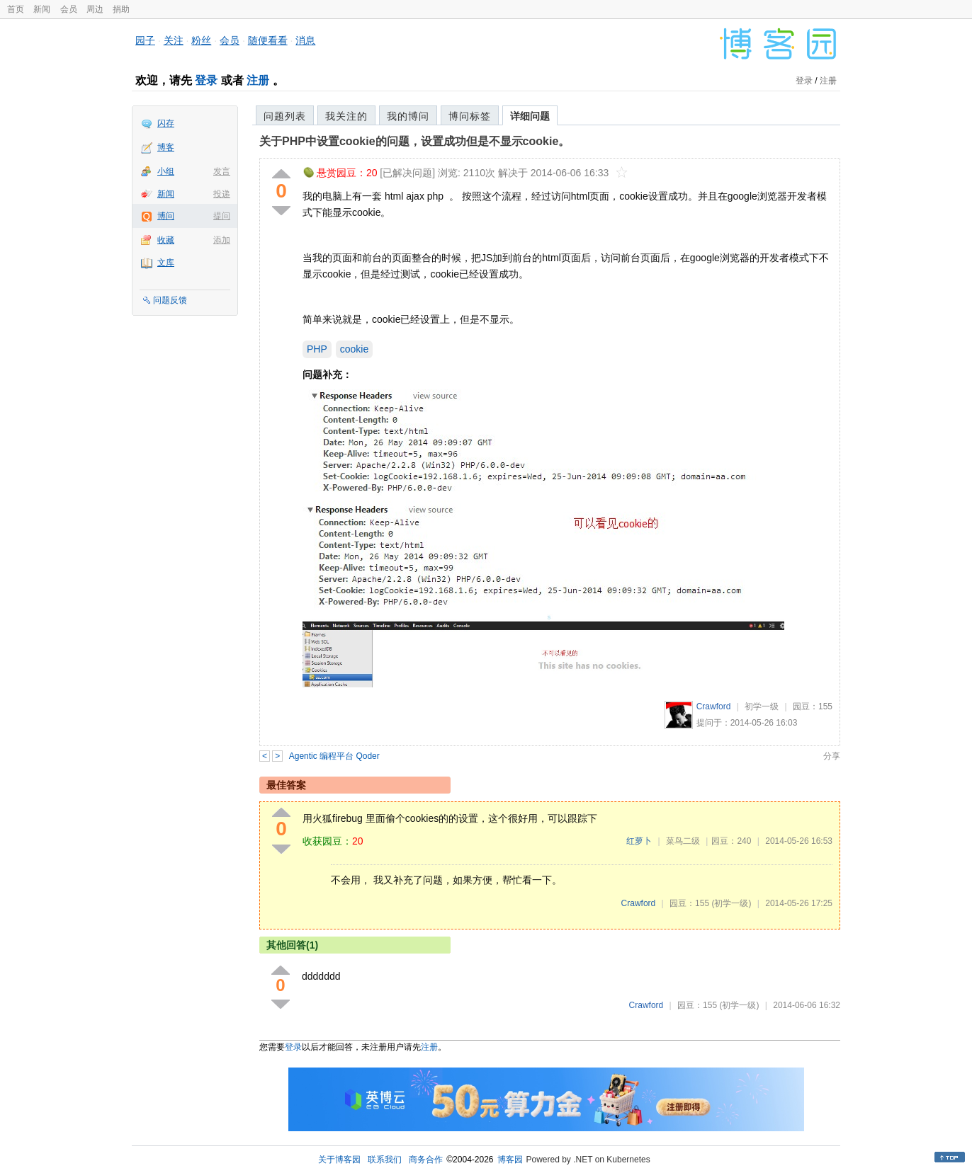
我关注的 (346, 116)
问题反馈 (170, 300)
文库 (165, 263)
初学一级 (762, 706)
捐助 (121, 9)
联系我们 (385, 1160)
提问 (221, 216)
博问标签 (469, 116)
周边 (94, 9)
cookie (354, 349)
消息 (305, 40)
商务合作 (426, 1160)
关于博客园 (339, 1160)
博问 (165, 216)
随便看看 (268, 40)
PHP (317, 349)
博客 (165, 147)
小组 (165, 171)
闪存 (165, 123)
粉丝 (201, 40)
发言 (221, 171)
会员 (68, 9)
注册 (258, 80)
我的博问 (408, 116)
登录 (206, 80)
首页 (15, 9)
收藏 (165, 240)
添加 (221, 240)
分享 (831, 756)
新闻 (41, 9)
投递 (221, 194)
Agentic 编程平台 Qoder (334, 756)
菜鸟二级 (683, 841)
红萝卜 (639, 841)
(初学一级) (731, 903)
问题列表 (285, 116)
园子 (145, 40)
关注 (173, 40)
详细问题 (530, 116)
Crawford (713, 706)
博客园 (510, 1160)
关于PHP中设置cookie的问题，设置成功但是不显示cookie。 (414, 141)
